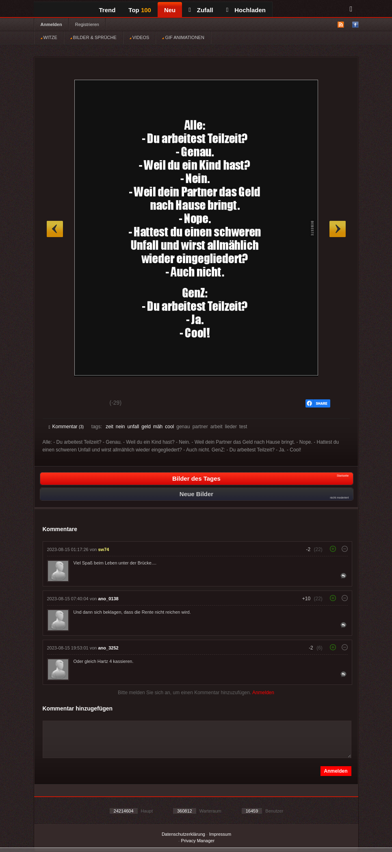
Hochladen (246, 10)
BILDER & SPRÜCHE (93, 37)
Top (139, 10)
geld (146, 426)
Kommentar (66, 426)
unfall (133, 426)
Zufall (200, 10)
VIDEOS (139, 37)
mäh (157, 426)
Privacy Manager (198, 840)
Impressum (220, 834)
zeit (109, 426)
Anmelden (51, 24)
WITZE (49, 37)
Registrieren (87, 24)
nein (120, 426)
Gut (58, 403)
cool (169, 426)
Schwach (88, 403)
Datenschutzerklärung (183, 834)
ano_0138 (108, 598)
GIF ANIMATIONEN (183, 37)
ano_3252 (108, 647)
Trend (107, 10)
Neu (169, 10)
